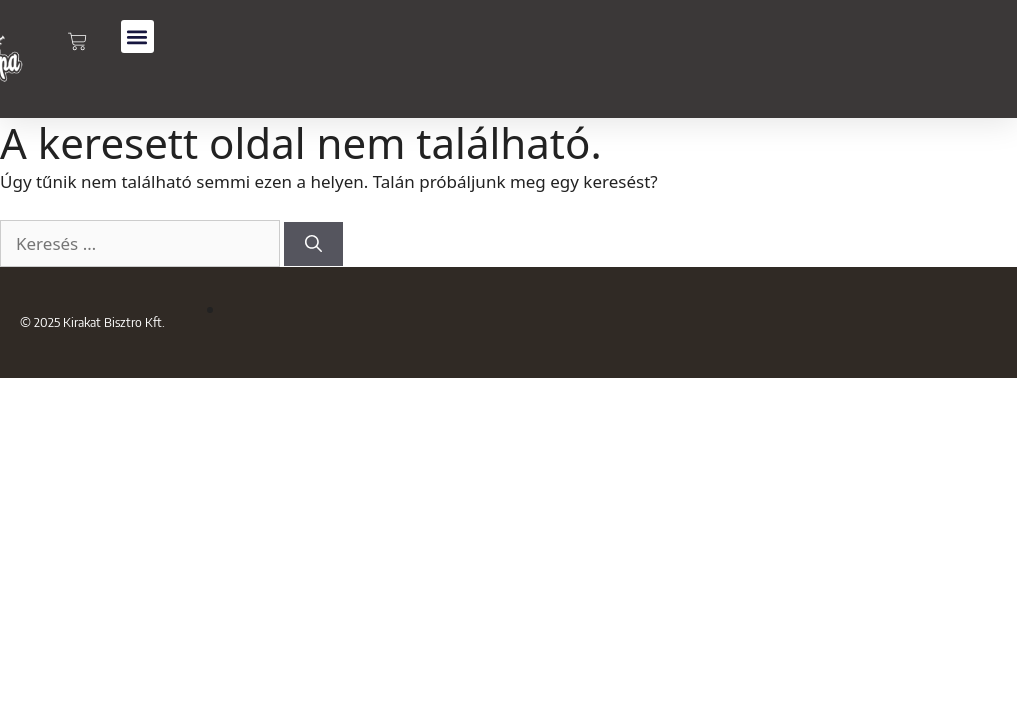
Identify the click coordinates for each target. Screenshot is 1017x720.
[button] (137, 36)
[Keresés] (313, 244)
